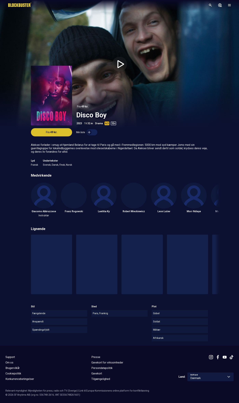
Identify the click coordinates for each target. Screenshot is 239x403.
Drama (99, 123)
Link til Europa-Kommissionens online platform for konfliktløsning (114, 390)
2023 (79, 123)
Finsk (62, 164)
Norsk (69, 164)
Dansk (55, 164)
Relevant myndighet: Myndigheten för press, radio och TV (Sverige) (41, 390)
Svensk (47, 164)
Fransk (34, 164)
